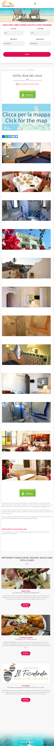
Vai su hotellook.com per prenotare (29, 84)
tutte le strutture (10, 70)
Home (3, 70)
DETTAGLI (26, 605)
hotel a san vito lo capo (21, 70)
